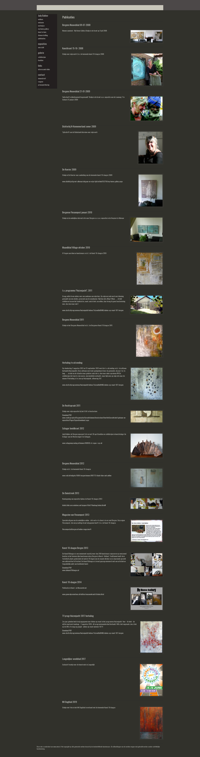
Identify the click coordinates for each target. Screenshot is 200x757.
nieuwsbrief (42, 78)
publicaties (41, 38)
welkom (40, 19)
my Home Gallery (43, 29)
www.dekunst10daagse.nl (70, 570)
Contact (41, 74)
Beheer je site (41, 7)
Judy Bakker (43, 15)
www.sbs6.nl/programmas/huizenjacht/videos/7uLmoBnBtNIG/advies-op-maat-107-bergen (92, 310)
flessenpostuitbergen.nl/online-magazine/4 (76, 529)
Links (40, 65)
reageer (40, 81)
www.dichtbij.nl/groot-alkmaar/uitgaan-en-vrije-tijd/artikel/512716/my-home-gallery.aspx (92, 181)
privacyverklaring (43, 85)
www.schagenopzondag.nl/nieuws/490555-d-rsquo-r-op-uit (82, 443)
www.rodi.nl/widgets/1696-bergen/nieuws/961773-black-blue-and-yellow (86, 475)
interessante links (44, 69)
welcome (41, 22)
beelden (40, 60)
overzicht (41, 47)
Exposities (42, 43)
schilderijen (42, 57)
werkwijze (41, 25)
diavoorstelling (43, 35)
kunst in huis (42, 32)
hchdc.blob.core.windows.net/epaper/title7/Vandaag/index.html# (84, 505)
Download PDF (67, 415)
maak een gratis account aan (57, 7)
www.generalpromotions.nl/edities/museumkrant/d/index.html (83, 594)
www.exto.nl (56, 747)
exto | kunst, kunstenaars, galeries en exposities (44, 2)
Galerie (41, 52)
